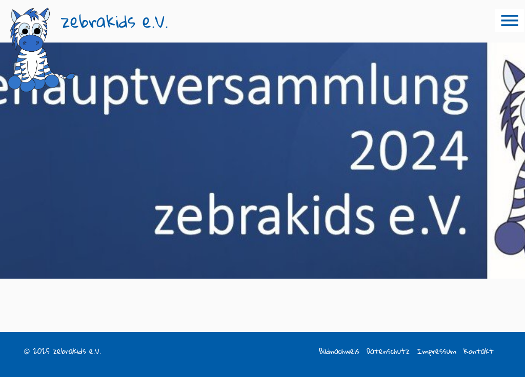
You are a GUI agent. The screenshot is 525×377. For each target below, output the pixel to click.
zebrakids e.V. (114, 21)
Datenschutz (388, 351)
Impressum (436, 351)
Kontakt (478, 351)
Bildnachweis (339, 351)
